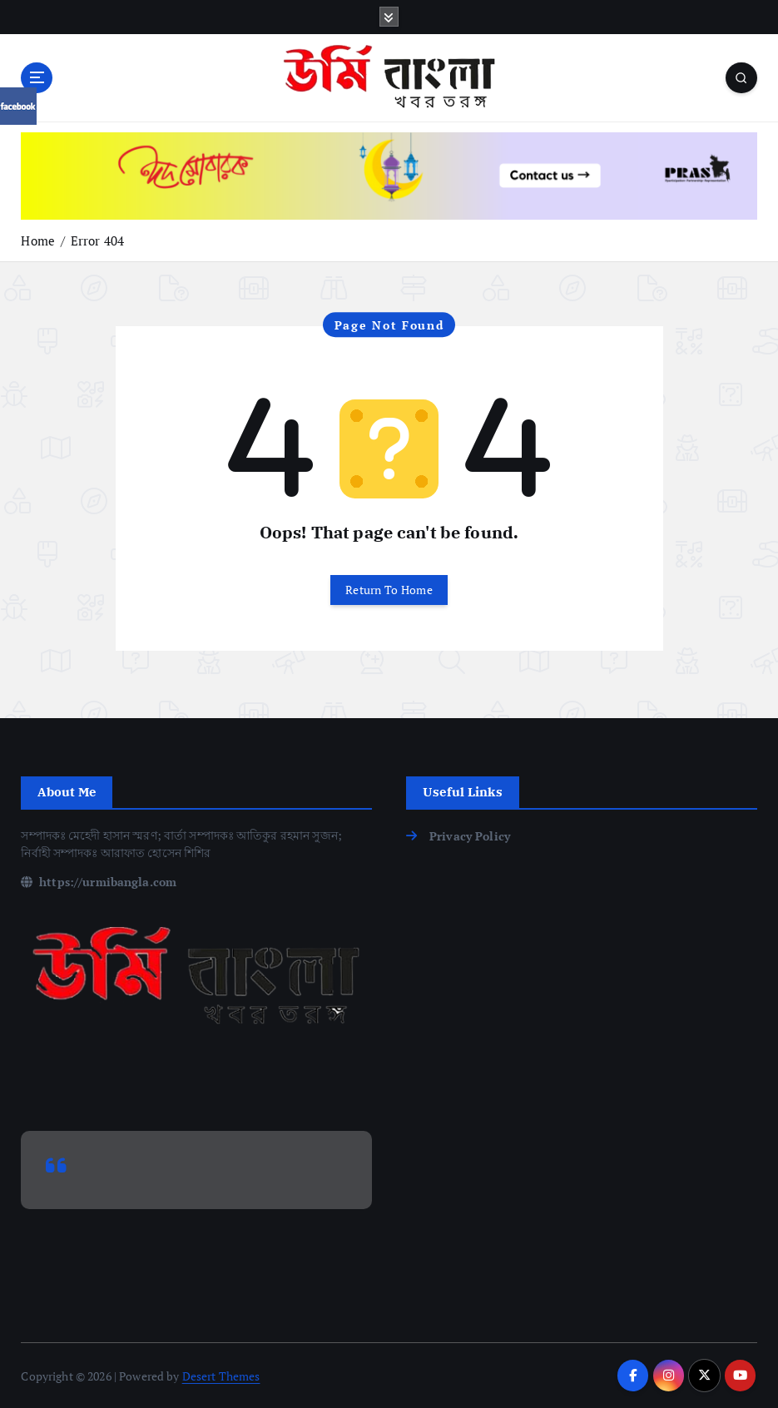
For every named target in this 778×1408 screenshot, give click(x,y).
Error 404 (97, 240)
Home (38, 240)
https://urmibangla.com (98, 882)
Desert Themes (221, 1376)
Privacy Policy (469, 836)
